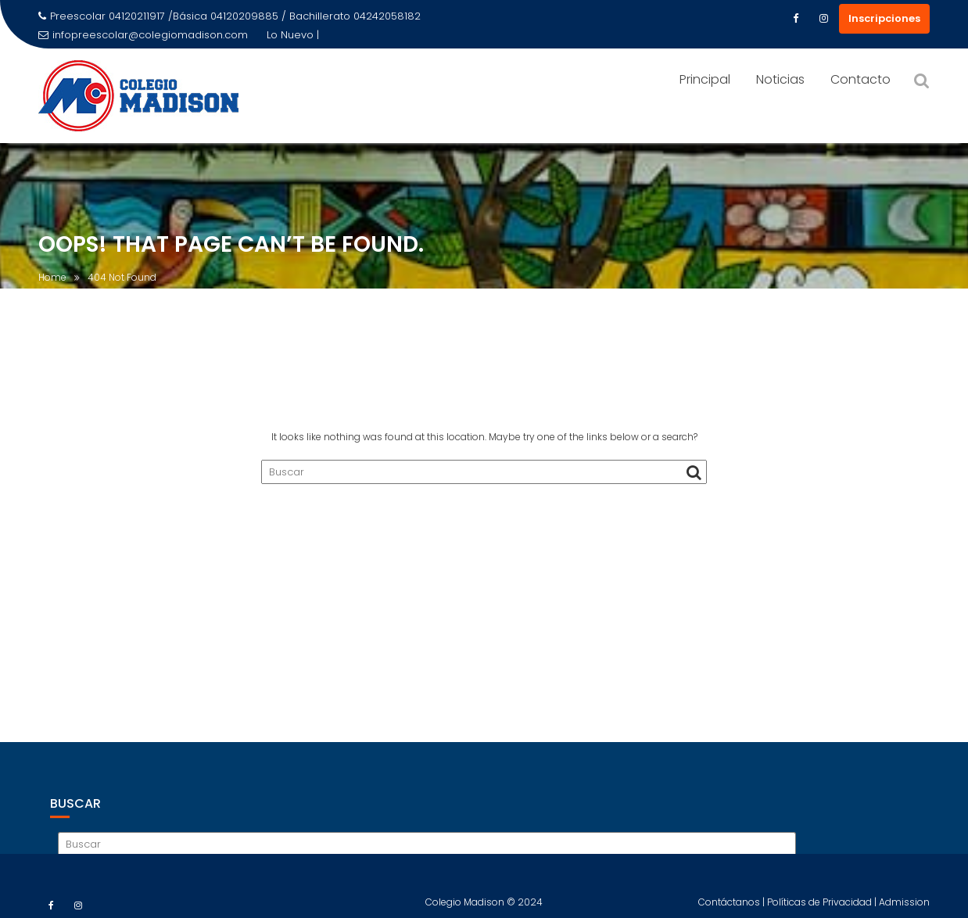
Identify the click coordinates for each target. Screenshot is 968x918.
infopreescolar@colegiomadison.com (143, 34)
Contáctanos (730, 906)
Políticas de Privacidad (820, 906)
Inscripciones (884, 18)
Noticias (780, 79)
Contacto (860, 79)
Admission (904, 906)
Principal (704, 79)
